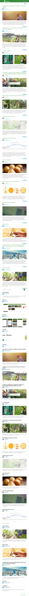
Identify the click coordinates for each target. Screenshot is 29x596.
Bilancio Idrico (5, 224)
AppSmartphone (5, 292)
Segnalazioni (5, 585)
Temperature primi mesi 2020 (9, 138)
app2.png (4, 314)
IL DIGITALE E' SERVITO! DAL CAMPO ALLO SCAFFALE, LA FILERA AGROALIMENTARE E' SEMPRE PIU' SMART (14, 73)
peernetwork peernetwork (7, 269)
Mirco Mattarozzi (6, 52)
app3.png (4, 299)
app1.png (4, 329)
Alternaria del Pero (6, 160)
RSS (25, 3)
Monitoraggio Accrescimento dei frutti (11, 181)
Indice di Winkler (6, 268)
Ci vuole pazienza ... (6, 51)
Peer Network (5, 8)
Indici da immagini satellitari (8, 202)
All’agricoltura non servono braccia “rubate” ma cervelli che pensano (12, 28)
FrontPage (4, 344)
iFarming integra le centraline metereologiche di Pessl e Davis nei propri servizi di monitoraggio (13, 245)
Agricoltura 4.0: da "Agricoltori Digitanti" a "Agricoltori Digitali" (14, 6)
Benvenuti (4, 581)
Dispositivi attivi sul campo (8, 116)
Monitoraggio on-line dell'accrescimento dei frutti (13, 95)
